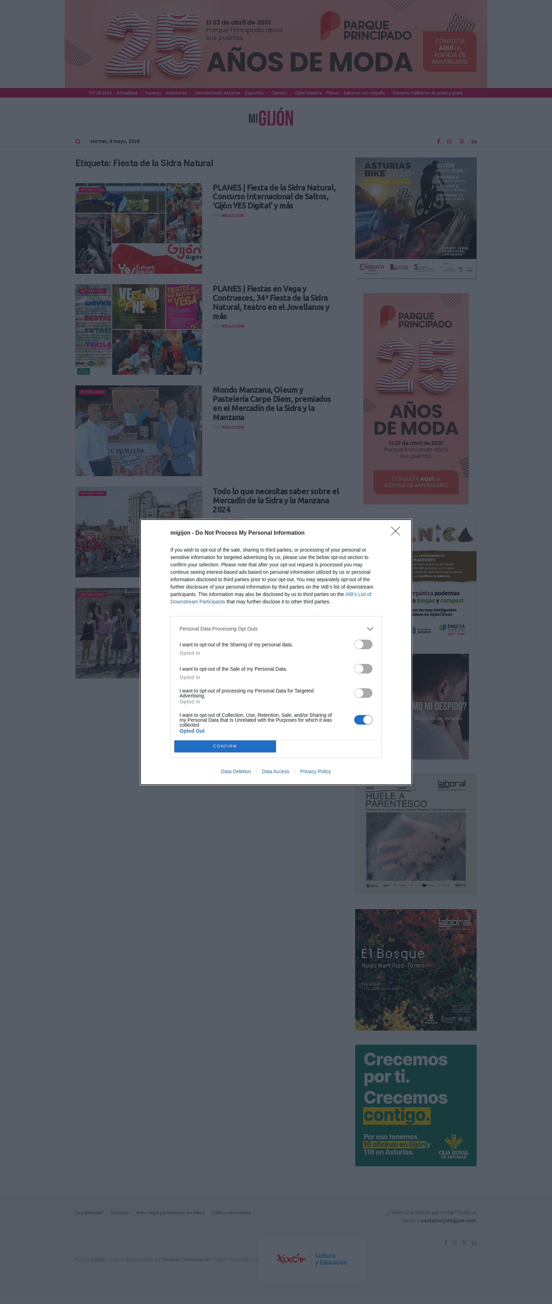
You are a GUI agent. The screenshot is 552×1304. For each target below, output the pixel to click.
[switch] (363, 644)
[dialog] (276, 652)
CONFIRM (225, 746)
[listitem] (276, 629)
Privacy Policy (315, 771)
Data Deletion (236, 771)
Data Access (275, 771)
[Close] (397, 533)
